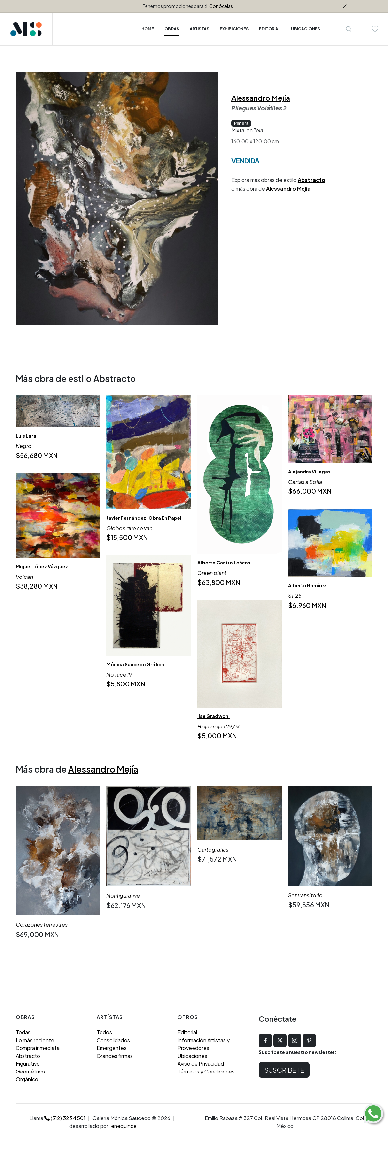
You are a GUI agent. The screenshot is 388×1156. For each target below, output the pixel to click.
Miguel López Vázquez (42, 567)
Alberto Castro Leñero (223, 562)
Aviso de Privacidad (201, 1063)
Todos (104, 1032)
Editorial (187, 1032)
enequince (124, 1125)
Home (147, 28)
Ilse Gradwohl (213, 716)
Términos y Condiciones (206, 1071)
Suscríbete (284, 1070)
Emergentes (112, 1047)
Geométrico (30, 1071)
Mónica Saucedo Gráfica (135, 664)
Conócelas (221, 6)
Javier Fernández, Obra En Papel (143, 518)
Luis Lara (26, 436)
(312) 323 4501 (64, 1118)
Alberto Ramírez (307, 585)
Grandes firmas (115, 1055)
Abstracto (311, 179)
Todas (23, 1032)
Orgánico (27, 1079)
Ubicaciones (192, 1055)
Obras (171, 28)
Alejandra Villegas (309, 471)
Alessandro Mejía (260, 97)
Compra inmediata (38, 1047)
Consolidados (113, 1040)
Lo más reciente (35, 1040)
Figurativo (28, 1063)
